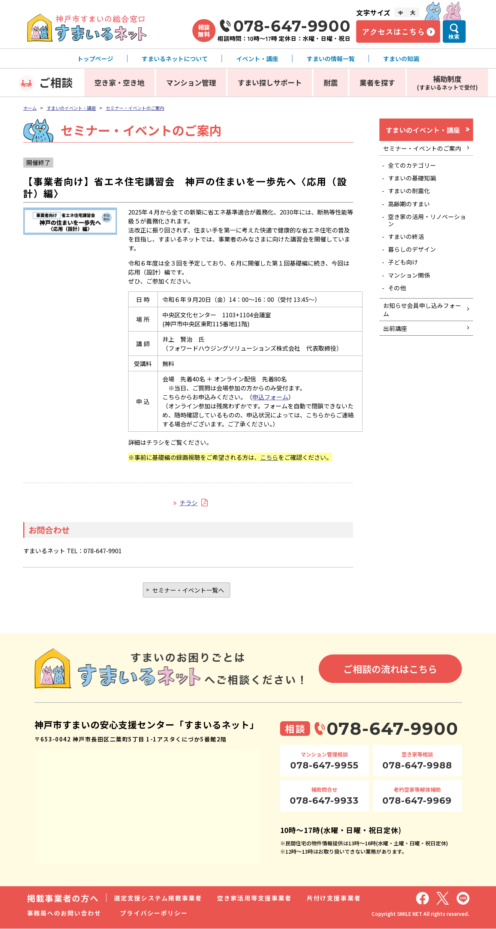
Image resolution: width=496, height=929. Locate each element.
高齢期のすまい (409, 206)
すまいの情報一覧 (331, 58)
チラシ (189, 502)
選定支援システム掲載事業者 (158, 898)
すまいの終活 (406, 239)
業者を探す (377, 82)
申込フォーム (270, 396)
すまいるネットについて (175, 58)
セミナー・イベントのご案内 (135, 108)
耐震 (331, 82)
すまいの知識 (401, 58)
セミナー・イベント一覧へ (188, 590)
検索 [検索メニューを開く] (454, 37)
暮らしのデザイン (412, 252)
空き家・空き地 (119, 82)
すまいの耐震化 (409, 192)
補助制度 (447, 82)
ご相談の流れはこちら (390, 669)
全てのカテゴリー (412, 166)
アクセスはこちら (393, 31)
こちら (269, 457)
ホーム (30, 108)
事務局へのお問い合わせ (64, 913)
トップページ (95, 58)
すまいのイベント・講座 (71, 108)
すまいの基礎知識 (412, 179)
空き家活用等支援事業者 (254, 898)
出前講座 (396, 335)
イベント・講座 (257, 58)
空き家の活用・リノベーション (427, 223)
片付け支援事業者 (334, 898)
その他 (397, 292)
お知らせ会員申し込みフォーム (423, 315)
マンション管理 (191, 82)
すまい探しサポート (270, 82)
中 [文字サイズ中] (400, 12)
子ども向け (403, 266)
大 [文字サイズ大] (412, 12)
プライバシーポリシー (154, 913)
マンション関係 (409, 279)
